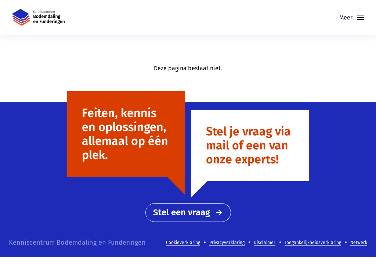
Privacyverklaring (227, 242)
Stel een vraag (188, 212)
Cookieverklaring (183, 242)
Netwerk (358, 242)
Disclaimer (264, 242)
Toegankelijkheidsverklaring (313, 242)
